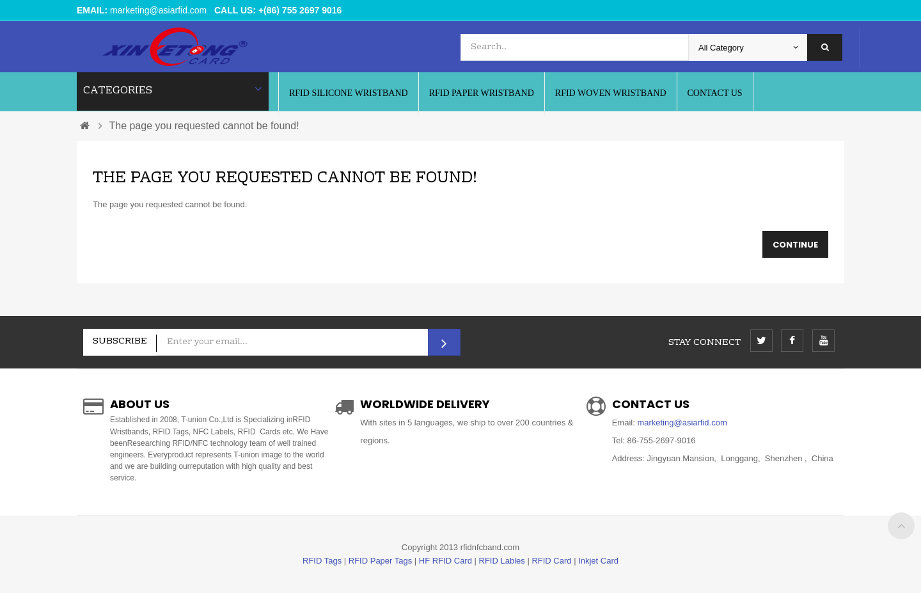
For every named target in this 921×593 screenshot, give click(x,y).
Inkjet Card (598, 560)
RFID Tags (322, 560)
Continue (795, 245)
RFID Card (551, 560)
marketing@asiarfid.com (158, 10)
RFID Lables (502, 560)
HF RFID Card (445, 560)
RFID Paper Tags (380, 560)
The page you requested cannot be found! (204, 125)
